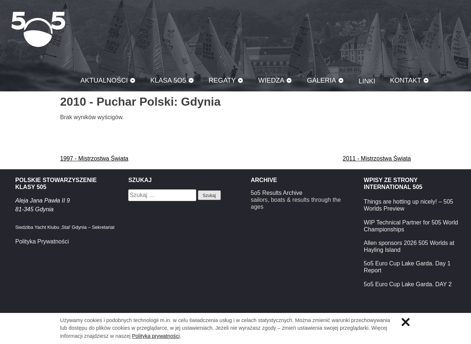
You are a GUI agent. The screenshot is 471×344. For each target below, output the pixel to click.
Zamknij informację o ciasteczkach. (405, 322)
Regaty (222, 80)
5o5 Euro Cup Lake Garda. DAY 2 (408, 284)
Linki (366, 81)
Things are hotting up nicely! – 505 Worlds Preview (408, 205)
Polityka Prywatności (42, 241)
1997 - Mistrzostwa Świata (94, 158)
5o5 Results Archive (276, 193)
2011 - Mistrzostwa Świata (377, 158)
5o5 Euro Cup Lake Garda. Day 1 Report (407, 266)
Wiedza (271, 80)
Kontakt (405, 80)
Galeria (321, 80)
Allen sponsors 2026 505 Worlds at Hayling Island (409, 246)
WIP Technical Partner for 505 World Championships (411, 226)
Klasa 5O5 (38, 29)
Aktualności (104, 80)
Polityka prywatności (155, 336)
